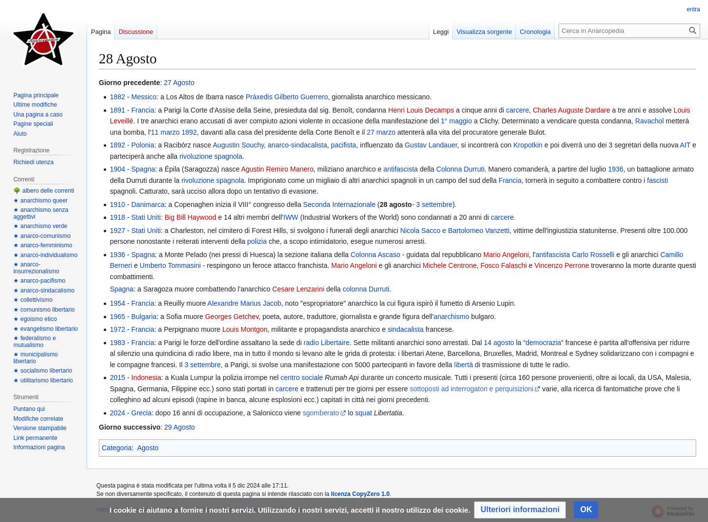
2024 (117, 413)
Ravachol (649, 121)
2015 (117, 377)
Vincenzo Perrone (561, 265)
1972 (117, 329)
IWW (290, 217)
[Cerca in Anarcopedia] (629, 31)
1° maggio (456, 121)
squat (363, 413)
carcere (517, 110)
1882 (117, 97)
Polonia (142, 145)
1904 (117, 169)
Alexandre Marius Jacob (244, 303)
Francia (142, 110)
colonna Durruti (366, 289)
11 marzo (165, 132)
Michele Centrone (450, 265)
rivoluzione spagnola (210, 156)
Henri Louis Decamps (421, 110)
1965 (117, 316)
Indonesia (146, 377)
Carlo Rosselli (593, 255)
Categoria (117, 448)
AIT (685, 145)
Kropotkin (527, 145)
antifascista (401, 169)
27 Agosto (179, 83)
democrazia (543, 343)
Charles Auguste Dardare (571, 110)
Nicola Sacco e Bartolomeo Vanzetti (454, 230)
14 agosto (499, 343)
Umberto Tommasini (170, 265)
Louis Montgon (244, 329)
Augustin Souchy (238, 145)
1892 (189, 132)
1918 (117, 217)
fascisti (657, 180)
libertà (463, 365)
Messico (143, 97)
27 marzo (381, 132)
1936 (615, 169)
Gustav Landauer (431, 145)
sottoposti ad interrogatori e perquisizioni (471, 389)
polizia (257, 241)
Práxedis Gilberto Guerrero (287, 97)
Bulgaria (143, 316)
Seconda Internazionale (339, 204)
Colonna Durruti (460, 169)
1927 (117, 230)
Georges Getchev (232, 316)
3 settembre (434, 204)
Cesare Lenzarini (298, 289)
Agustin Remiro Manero (277, 169)
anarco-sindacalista (297, 145)
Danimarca (148, 204)
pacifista (343, 145)
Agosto (148, 448)
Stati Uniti (146, 217)
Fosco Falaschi (503, 265)
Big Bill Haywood (190, 217)
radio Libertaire (327, 343)
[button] (520, 510)
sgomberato (321, 413)
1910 (117, 204)
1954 (117, 303)
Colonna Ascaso (375, 255)
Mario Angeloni (506, 255)
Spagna (143, 169)
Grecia (141, 413)
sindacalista (405, 329)
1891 (117, 110)
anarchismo (451, 316)
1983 (117, 343)
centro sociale (302, 377)
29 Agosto (179, 427)
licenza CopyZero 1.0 (360, 494)
